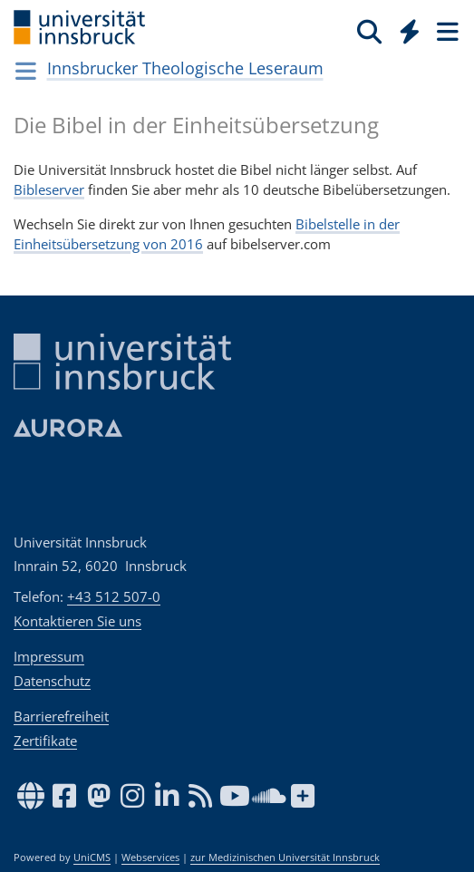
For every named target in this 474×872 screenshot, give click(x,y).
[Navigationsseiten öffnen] (26, 70)
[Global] (404, 28)
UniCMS (92, 857)
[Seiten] (445, 31)
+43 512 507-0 (113, 596)
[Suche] (369, 31)
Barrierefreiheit (61, 716)
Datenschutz (52, 681)
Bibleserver (49, 189)
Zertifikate (45, 741)
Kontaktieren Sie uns (77, 621)
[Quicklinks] (410, 31)
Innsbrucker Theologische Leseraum (185, 68)
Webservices (150, 857)
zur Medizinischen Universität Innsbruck (285, 857)
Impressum (49, 656)
